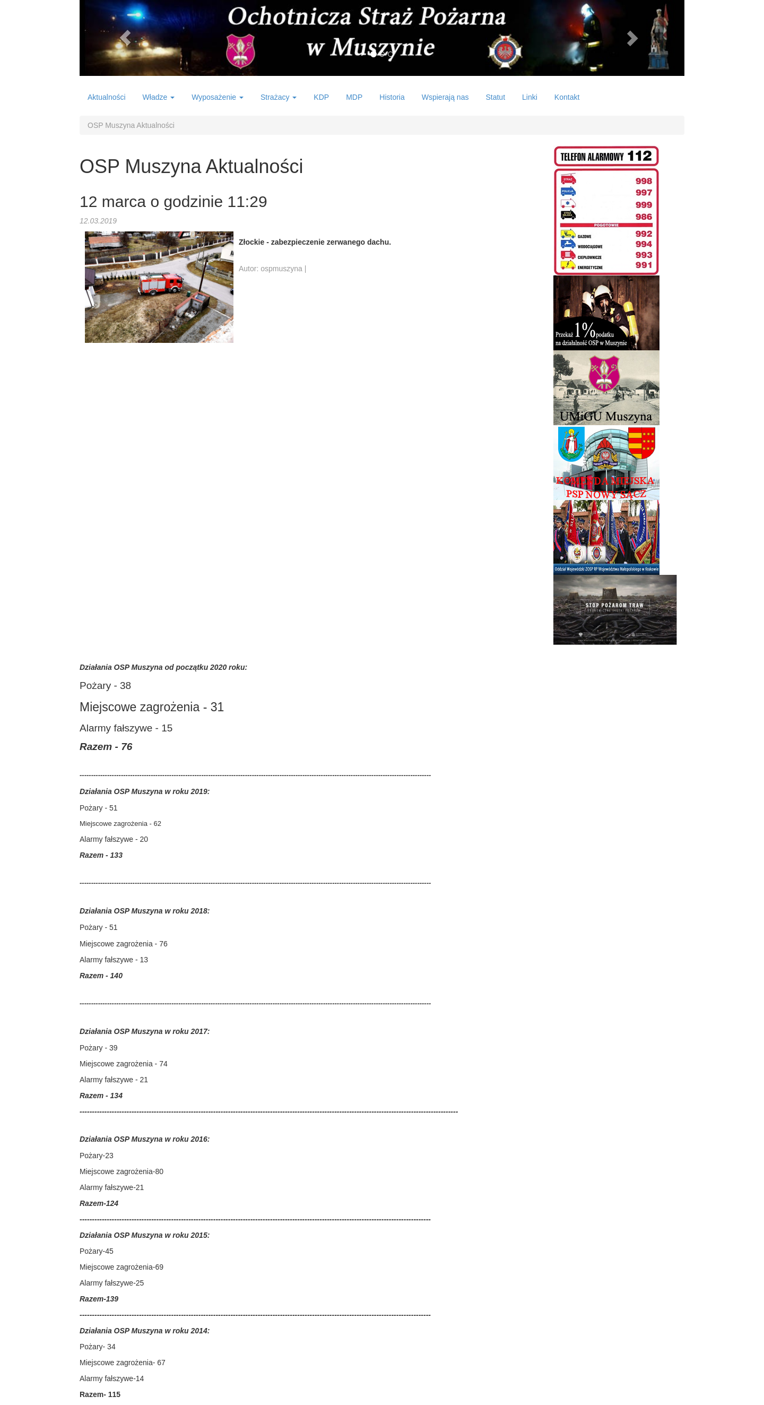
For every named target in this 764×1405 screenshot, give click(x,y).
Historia (391, 97)
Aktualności (107, 97)
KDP (321, 97)
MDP (354, 97)
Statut (495, 97)
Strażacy (279, 97)
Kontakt (566, 97)
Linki (529, 97)
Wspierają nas (445, 97)
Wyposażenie (218, 97)
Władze (159, 97)
